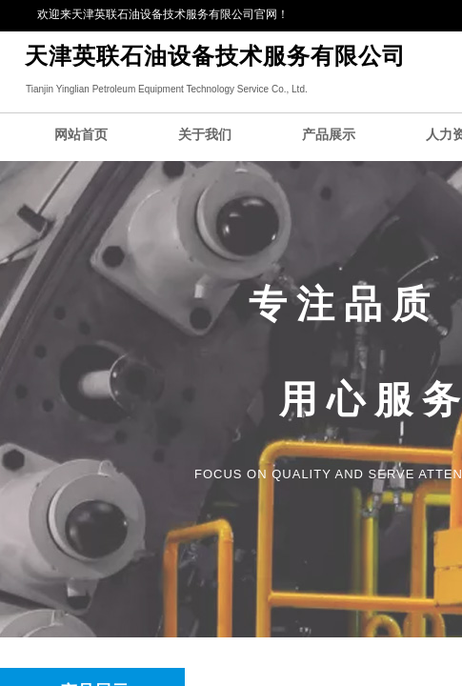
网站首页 (81, 135)
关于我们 (204, 135)
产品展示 (328, 135)
